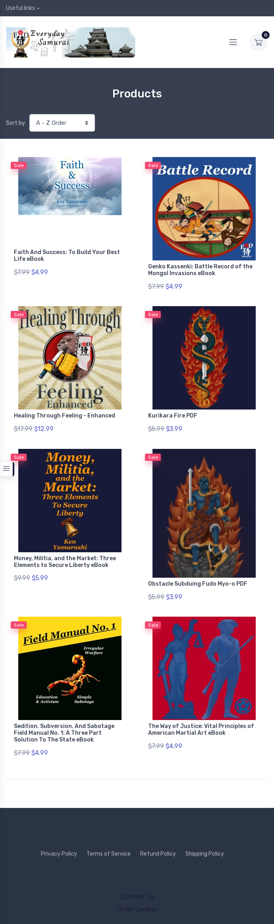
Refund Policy (158, 845)
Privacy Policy (59, 845)
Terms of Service (109, 845)
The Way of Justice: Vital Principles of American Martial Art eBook (201, 723)
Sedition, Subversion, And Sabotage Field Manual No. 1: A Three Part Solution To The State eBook (64, 726)
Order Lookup (137, 900)
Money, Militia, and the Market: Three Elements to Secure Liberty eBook (65, 557)
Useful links (20, 8)
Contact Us (137, 888)
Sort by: (16, 123)
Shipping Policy (204, 845)
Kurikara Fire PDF (172, 413)
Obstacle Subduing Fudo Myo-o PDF (197, 579)
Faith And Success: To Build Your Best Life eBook (67, 255)
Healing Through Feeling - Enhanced (64, 413)
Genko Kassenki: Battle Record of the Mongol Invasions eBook (200, 270)
